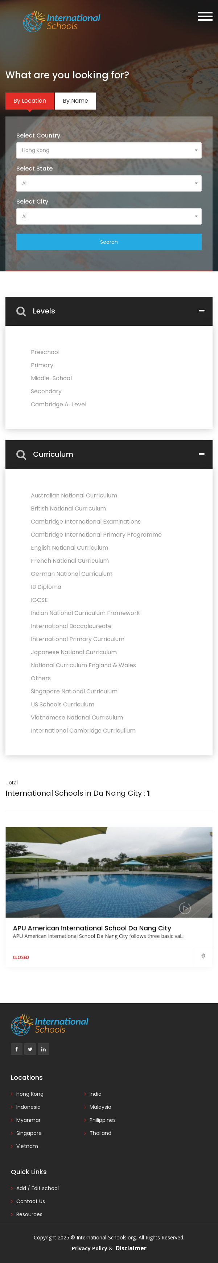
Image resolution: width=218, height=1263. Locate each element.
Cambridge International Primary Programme (96, 534)
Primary (42, 365)
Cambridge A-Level (58, 404)
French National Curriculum (70, 561)
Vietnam (27, 1146)
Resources (29, 1214)
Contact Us (30, 1201)
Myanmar (28, 1120)
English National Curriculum (69, 548)
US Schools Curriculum (62, 704)
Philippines (103, 1120)
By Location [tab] (29, 101)
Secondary (46, 391)
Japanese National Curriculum (74, 652)
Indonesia (28, 1107)
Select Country (38, 135)
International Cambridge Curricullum (83, 730)
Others (41, 678)
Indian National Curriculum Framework (85, 613)
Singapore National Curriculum (74, 691)
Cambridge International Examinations (86, 521)
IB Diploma (46, 587)
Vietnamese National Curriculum (77, 717)
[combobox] (109, 150)
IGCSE (39, 600)
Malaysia (100, 1107)
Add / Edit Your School (174, 50)
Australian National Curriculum (74, 495)
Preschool (45, 352)
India (96, 1094)
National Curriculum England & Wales (83, 665)
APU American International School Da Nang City (93, 931)
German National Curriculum (71, 574)
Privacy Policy (89, 1248)
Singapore (29, 1133)
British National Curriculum (68, 508)
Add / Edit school (37, 1188)
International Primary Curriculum (77, 639)
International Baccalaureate (71, 626)
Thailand (100, 1133)
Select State (34, 168)
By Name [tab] (75, 101)
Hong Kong (30, 1094)
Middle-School (51, 378)
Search (109, 242)
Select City (32, 201)
